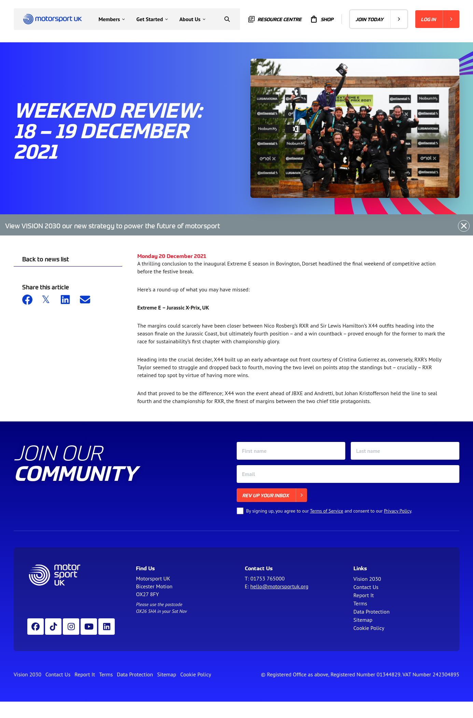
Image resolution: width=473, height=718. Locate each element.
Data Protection (371, 611)
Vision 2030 (367, 578)
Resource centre (275, 19)
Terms (360, 603)
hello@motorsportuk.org (279, 586)
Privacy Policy (397, 511)
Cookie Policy (368, 627)
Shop (321, 19)
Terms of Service (326, 511)
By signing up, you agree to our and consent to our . (329, 511)
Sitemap (363, 619)
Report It (363, 595)
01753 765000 (267, 578)
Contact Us (365, 587)
